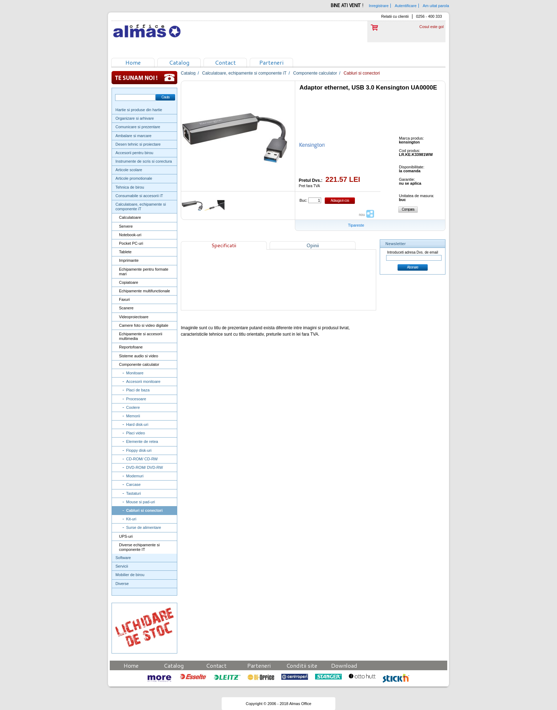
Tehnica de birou (129, 187)
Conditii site (301, 665)
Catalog (179, 62)
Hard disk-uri (137, 424)
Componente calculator (139, 364)
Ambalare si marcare (133, 136)
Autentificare (405, 6)
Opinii (312, 245)
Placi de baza (138, 390)
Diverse (122, 583)
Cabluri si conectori (144, 510)
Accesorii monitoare (143, 381)
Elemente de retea (142, 441)
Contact (225, 62)
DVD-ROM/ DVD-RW (144, 467)
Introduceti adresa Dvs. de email (412, 252)
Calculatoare (130, 217)
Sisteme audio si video (138, 356)
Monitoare (135, 373)
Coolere (133, 407)
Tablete (125, 252)
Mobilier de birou (129, 575)
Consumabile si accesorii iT (139, 196)
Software (123, 557)
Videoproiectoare (133, 317)
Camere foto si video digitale (143, 325)
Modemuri (135, 476)
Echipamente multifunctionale (144, 291)
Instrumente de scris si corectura (143, 161)
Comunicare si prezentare (137, 127)
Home (133, 62)
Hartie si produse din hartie (138, 110)
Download (344, 665)
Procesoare (136, 399)
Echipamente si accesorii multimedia (140, 336)
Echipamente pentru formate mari (143, 271)
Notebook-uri (130, 235)
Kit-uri (131, 519)
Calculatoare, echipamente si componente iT (140, 206)
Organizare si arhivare (134, 118)
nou (362, 215)
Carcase (133, 484)
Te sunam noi (144, 77)
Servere (126, 226)
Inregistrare (379, 6)
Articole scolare (128, 170)
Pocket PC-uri (131, 243)
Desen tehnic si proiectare (138, 144)
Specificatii (223, 245)
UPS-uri (126, 536)
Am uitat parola (436, 6)
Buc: (303, 200)
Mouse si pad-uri (140, 502)
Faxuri (124, 299)
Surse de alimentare (143, 527)
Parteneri (271, 62)
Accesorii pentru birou (134, 153)
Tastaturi (133, 493)
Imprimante (129, 260)
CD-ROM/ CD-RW (142, 459)
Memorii (133, 416)
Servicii (121, 566)
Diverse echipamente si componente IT (139, 547)
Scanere (126, 308)
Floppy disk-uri (139, 450)
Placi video (135, 433)
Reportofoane (131, 347)
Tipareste (356, 225)
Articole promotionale (133, 178)
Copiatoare (128, 282)
